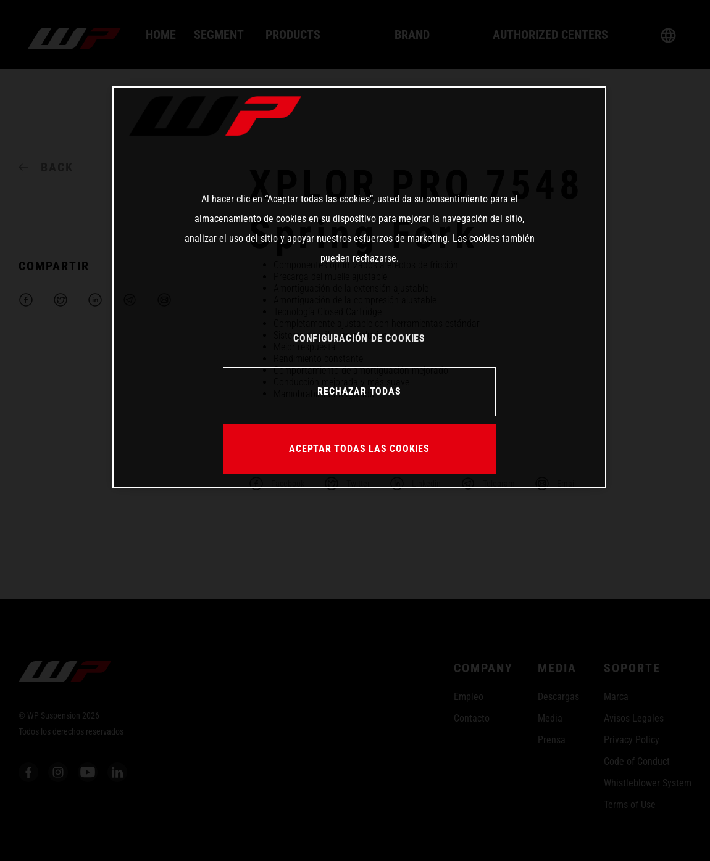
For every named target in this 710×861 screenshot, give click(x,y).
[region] (359, 287)
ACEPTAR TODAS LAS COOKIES (359, 449)
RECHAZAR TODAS (359, 391)
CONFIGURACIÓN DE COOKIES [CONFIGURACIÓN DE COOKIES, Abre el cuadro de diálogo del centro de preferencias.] (359, 338)
